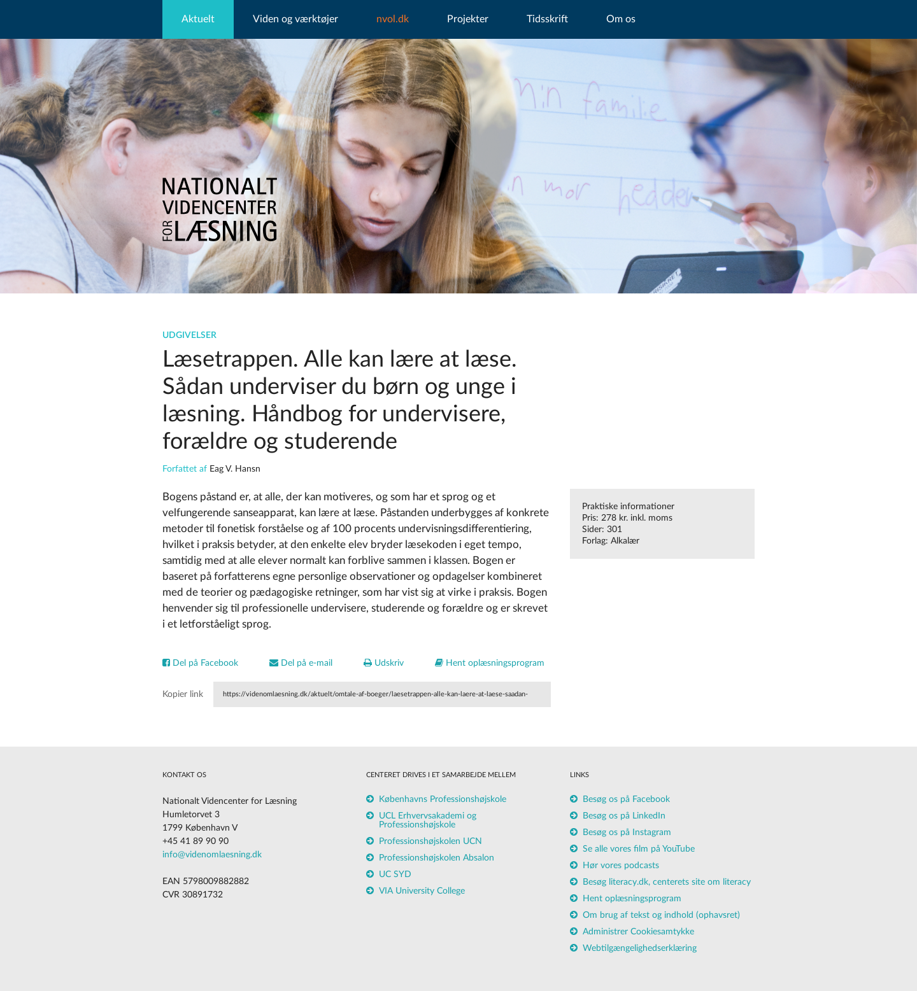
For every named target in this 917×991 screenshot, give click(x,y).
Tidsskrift (547, 19)
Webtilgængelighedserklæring (640, 948)
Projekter (467, 19)
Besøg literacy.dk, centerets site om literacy (667, 882)
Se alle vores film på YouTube (639, 849)
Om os (621, 19)
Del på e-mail (300, 663)
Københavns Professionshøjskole (442, 799)
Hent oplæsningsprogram (489, 663)
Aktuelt (198, 19)
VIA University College (422, 891)
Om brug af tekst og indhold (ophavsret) (661, 915)
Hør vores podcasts (621, 865)
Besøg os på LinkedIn (624, 816)
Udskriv (384, 663)
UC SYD (395, 874)
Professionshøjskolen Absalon (436, 858)
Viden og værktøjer (295, 19)
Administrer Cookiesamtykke (638, 931)
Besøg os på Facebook (626, 799)
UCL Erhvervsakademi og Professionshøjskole (427, 820)
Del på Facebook (200, 663)
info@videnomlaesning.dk (212, 854)
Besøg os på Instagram (627, 832)
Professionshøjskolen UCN (430, 841)
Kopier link (182, 694)
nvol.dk (392, 19)
